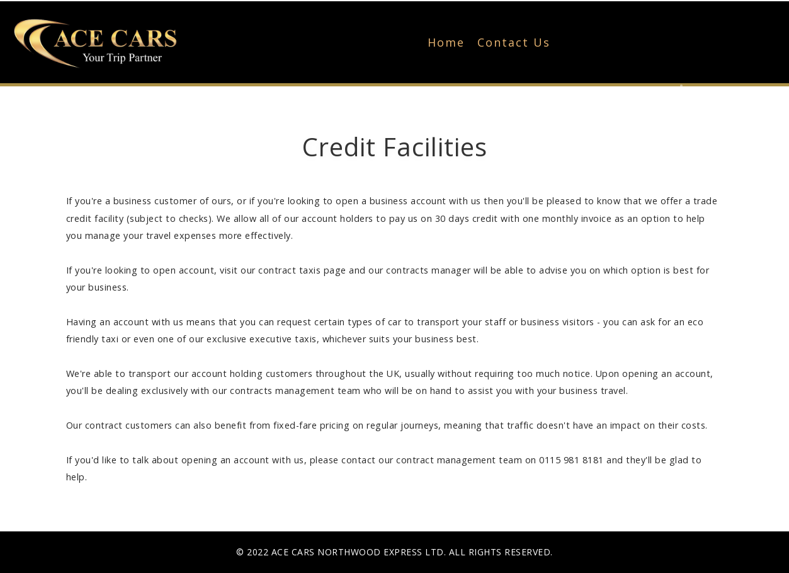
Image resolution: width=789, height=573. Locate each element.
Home (446, 42)
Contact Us (513, 42)
